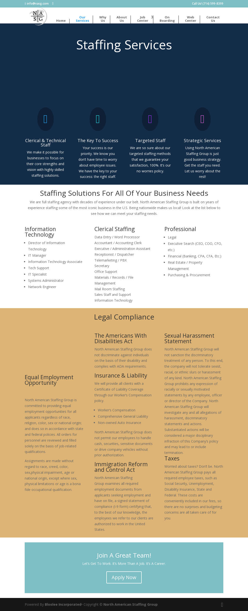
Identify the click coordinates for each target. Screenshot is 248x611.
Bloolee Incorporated (63, 604)
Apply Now (124, 577)
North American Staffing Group (130, 604)
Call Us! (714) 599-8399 (207, 4)
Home (61, 21)
